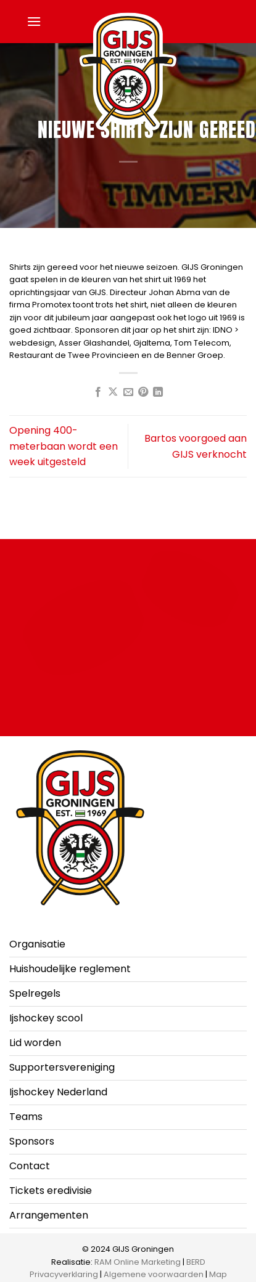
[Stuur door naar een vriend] (128, 392)
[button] (34, 21)
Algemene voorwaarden (154, 1274)
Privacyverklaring (64, 1274)
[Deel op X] (113, 392)
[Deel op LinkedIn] (158, 392)
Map (218, 1274)
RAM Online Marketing (137, 1262)
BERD (195, 1262)
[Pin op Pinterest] (143, 392)
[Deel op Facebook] (97, 392)
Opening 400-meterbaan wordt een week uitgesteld (63, 446)
